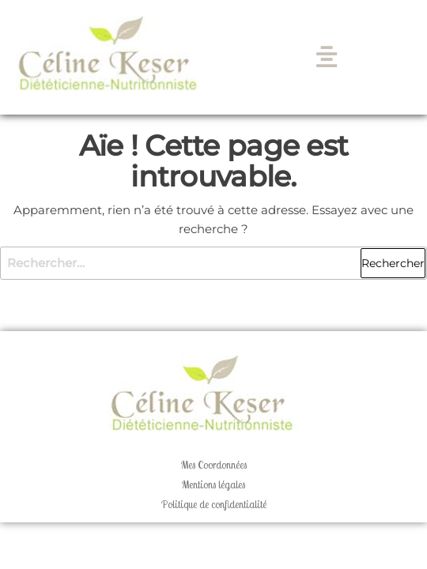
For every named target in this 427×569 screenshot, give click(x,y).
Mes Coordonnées (214, 464)
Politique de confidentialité (213, 504)
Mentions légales (213, 484)
